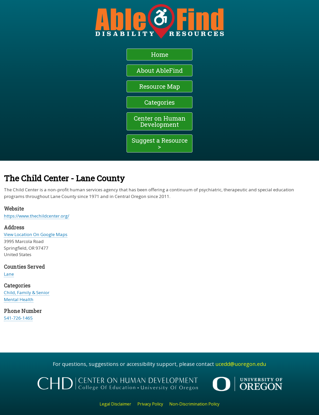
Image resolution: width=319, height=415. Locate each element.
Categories (159, 102)
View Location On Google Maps (35, 234)
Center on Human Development (159, 121)
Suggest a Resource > (160, 143)
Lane (9, 274)
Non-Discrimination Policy (194, 404)
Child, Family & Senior (26, 292)
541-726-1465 (18, 318)
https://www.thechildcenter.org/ (36, 216)
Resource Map (159, 86)
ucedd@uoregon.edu (240, 363)
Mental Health (18, 299)
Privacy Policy (150, 404)
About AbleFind (159, 70)
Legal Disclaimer (115, 404)
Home (159, 54)
